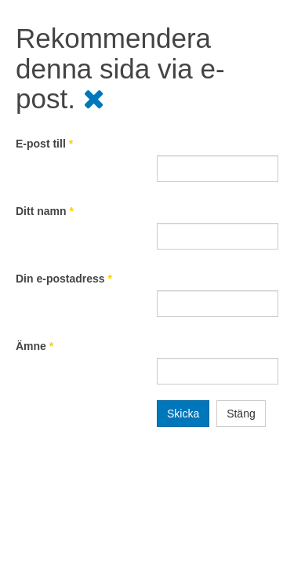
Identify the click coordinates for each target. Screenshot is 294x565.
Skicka (183, 413)
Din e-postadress (64, 278)
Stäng (241, 413)
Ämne (34, 346)
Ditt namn (45, 211)
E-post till (44, 143)
